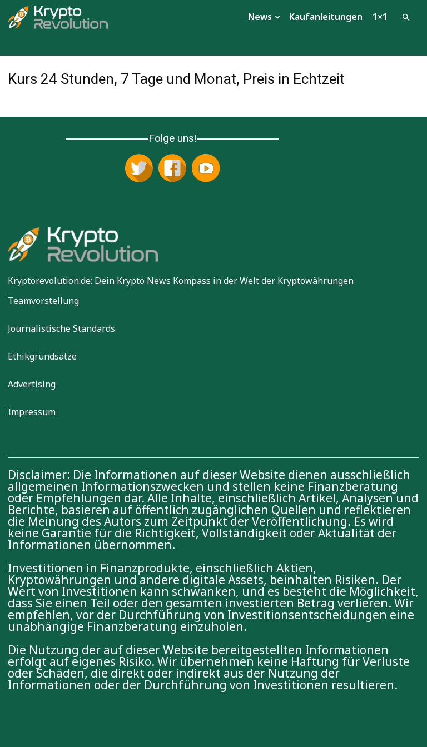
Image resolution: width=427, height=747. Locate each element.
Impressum (32, 412)
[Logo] (58, 16)
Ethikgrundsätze (42, 356)
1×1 (380, 17)
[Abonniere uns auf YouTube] (206, 169)
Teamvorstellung (43, 301)
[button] (406, 16)
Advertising (32, 384)
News (264, 17)
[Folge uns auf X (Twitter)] (139, 169)
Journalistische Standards (61, 328)
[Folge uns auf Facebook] (172, 169)
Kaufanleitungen (326, 17)
